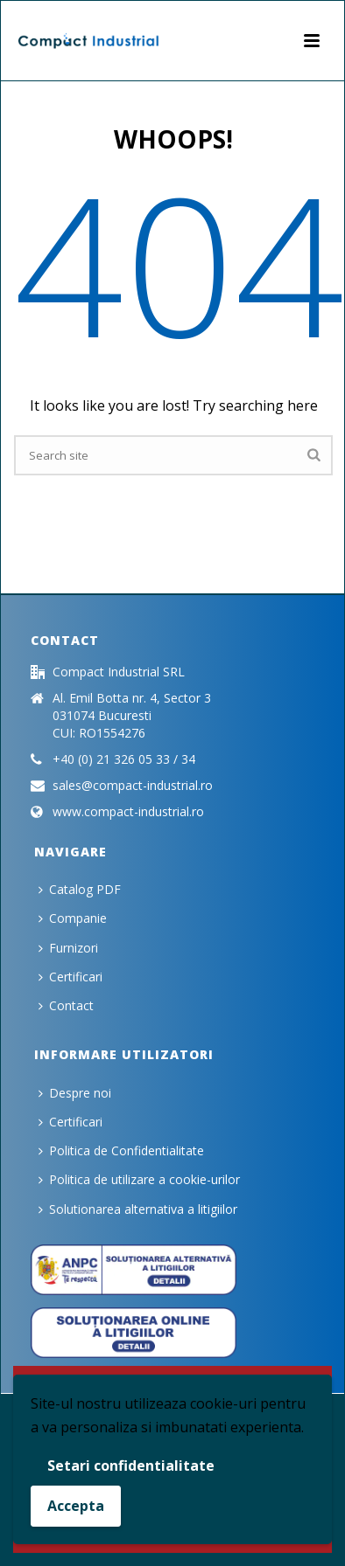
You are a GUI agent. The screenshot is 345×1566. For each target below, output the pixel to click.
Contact (66, 1005)
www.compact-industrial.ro (128, 812)
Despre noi (75, 1092)
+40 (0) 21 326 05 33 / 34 (124, 759)
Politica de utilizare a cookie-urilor (139, 1179)
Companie (73, 918)
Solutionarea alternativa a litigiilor (138, 1209)
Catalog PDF (80, 889)
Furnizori (68, 947)
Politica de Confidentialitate (121, 1150)
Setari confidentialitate (131, 1465)
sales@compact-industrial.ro (133, 785)
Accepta (75, 1505)
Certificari (70, 976)
